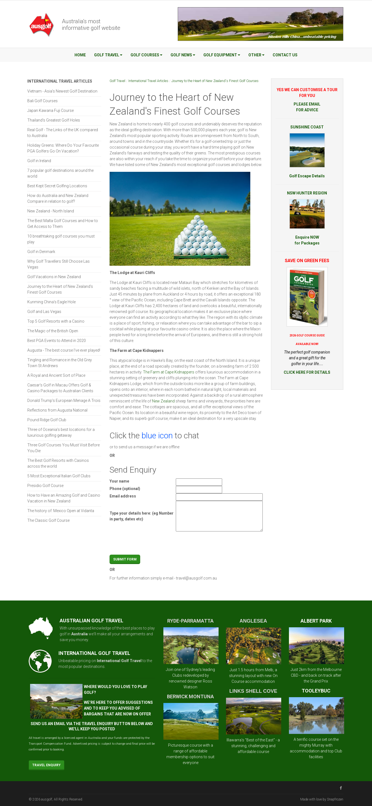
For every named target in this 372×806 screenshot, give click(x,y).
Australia (79, 634)
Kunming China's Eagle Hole (51, 302)
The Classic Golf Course (48, 520)
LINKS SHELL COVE (253, 691)
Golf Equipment (221, 55)
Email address (123, 496)
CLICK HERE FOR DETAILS (307, 372)
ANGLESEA (253, 621)
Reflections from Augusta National (57, 410)
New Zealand (163, 401)
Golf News (183, 55)
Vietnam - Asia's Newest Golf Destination (62, 91)
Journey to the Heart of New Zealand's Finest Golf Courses (215, 81)
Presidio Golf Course (45, 485)
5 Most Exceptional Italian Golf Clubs (59, 476)
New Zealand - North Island (50, 211)
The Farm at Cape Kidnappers (168, 372)
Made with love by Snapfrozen (321, 799)
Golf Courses (146, 55)
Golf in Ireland (39, 161)
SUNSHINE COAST (307, 127)
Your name (119, 481)
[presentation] (218, 544)
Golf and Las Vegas (44, 311)
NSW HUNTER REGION (307, 193)
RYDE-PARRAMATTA (190, 621)
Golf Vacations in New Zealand (54, 277)
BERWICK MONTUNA (190, 696)
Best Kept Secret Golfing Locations (57, 186)
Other (256, 55)
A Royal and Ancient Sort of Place (56, 375)
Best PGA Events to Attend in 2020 (56, 340)
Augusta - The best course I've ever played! (63, 350)
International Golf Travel (119, 661)
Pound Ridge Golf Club (46, 420)
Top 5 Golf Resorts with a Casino (55, 321)
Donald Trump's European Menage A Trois (63, 400)
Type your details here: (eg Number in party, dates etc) (142, 516)
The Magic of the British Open (52, 331)
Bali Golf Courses (42, 101)
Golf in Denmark (41, 251)
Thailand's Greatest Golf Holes (53, 120)
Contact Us (285, 55)
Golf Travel (108, 55)
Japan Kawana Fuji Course (50, 110)
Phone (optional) (125, 488)
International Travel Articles (148, 81)
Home (80, 55)
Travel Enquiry (46, 765)
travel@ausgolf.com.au (196, 578)
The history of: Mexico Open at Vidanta (60, 511)
